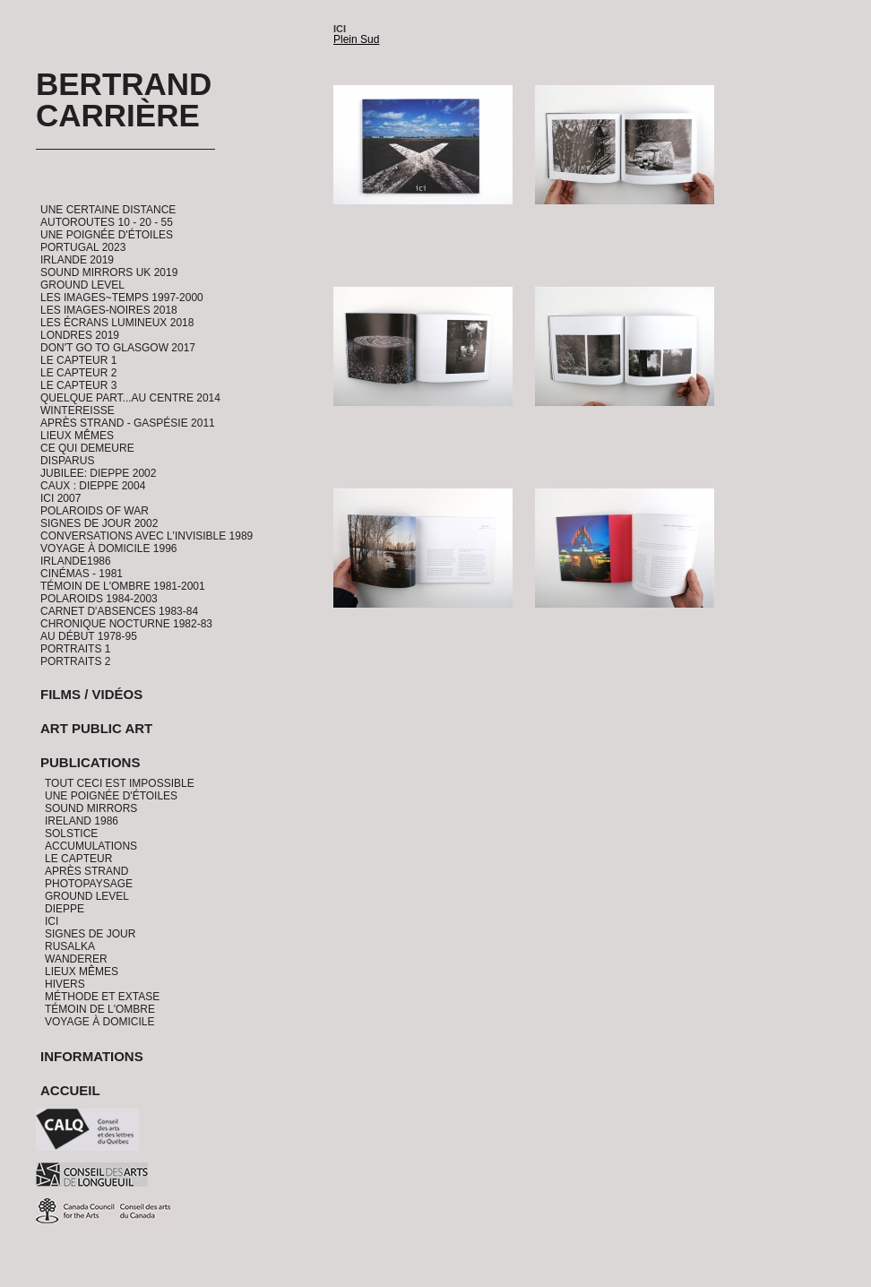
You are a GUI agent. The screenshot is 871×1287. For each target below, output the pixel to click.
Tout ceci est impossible (119, 783)
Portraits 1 (75, 649)
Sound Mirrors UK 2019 (108, 272)
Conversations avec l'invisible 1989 (146, 536)
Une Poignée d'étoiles (106, 235)
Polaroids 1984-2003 (99, 598)
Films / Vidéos (91, 694)
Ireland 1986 (81, 821)
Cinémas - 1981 (81, 573)
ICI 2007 (60, 498)
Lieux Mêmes (77, 435)
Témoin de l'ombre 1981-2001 (122, 586)
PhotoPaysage (89, 883)
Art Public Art (96, 728)
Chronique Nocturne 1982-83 (126, 624)
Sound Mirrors (91, 808)
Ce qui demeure (87, 448)
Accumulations (91, 846)
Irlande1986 (75, 561)
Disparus (67, 460)
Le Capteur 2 (78, 373)
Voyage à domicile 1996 (108, 548)
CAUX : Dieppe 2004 (92, 485)
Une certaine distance (108, 209)
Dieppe (64, 909)
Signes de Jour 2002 (99, 523)
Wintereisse (77, 410)
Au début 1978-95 (88, 636)
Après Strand (86, 871)
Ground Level (82, 285)
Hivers (65, 984)
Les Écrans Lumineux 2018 (117, 322)
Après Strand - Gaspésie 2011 (127, 423)
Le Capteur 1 (78, 360)
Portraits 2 (75, 661)
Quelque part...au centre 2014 (130, 398)
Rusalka (70, 946)
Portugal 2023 (82, 247)
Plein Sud (356, 39)
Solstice (71, 833)
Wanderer (76, 959)
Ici (51, 921)
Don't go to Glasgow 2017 (117, 347)
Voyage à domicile (99, 1021)
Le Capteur (78, 858)
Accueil (70, 1090)
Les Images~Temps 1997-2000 (121, 297)
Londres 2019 (79, 335)
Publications (90, 762)
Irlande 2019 (77, 260)
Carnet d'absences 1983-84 (119, 611)
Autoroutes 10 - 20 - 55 (106, 222)
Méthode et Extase (102, 996)
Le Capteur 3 (78, 385)
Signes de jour (90, 934)
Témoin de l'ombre (100, 1009)
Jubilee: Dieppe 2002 (98, 473)
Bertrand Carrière (123, 99)
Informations (91, 1056)
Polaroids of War (94, 511)
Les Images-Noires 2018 (108, 310)
